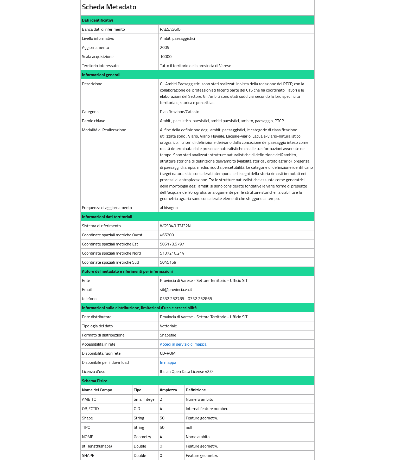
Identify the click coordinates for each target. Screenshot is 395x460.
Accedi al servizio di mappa (183, 344)
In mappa (168, 362)
